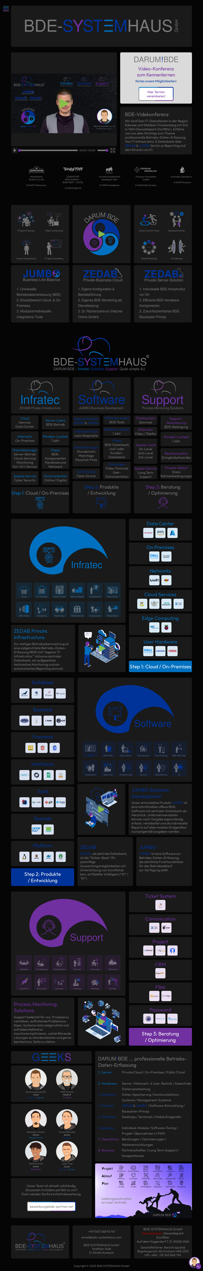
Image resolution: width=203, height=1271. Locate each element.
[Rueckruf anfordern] (194, 1262)
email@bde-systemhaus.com (101, 1237)
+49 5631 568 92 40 (101, 1231)
